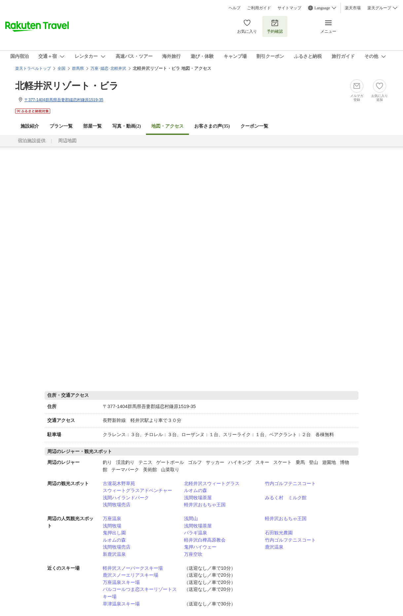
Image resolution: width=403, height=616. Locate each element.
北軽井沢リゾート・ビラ (67, 86)
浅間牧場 (112, 525)
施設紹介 (29, 126)
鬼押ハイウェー (200, 547)
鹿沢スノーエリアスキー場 (130, 575)
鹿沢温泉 (274, 547)
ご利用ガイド (259, 8)
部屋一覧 (92, 126)
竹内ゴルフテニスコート (290, 483)
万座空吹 (193, 554)
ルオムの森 (195, 490)
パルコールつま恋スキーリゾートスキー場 (140, 593)
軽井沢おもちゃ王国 (205, 504)
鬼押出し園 (114, 532)
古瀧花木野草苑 (119, 483)
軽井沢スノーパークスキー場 (133, 568)
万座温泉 (112, 518)
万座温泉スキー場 (121, 582)
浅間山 (191, 518)
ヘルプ (234, 8)
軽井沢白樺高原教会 (205, 540)
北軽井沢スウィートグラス (211, 483)
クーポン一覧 (254, 126)
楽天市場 (353, 8)
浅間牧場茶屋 (198, 497)
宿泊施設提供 (32, 140)
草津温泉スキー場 (121, 603)
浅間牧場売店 (116, 504)
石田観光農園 (279, 532)
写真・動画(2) (126, 126)
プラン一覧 (61, 126)
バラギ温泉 (195, 532)
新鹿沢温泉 (114, 554)
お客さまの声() (212, 126)
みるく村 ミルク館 (286, 497)
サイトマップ (289, 8)
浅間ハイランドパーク (126, 497)
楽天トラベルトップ (33, 68)
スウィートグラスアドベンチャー (137, 490)
